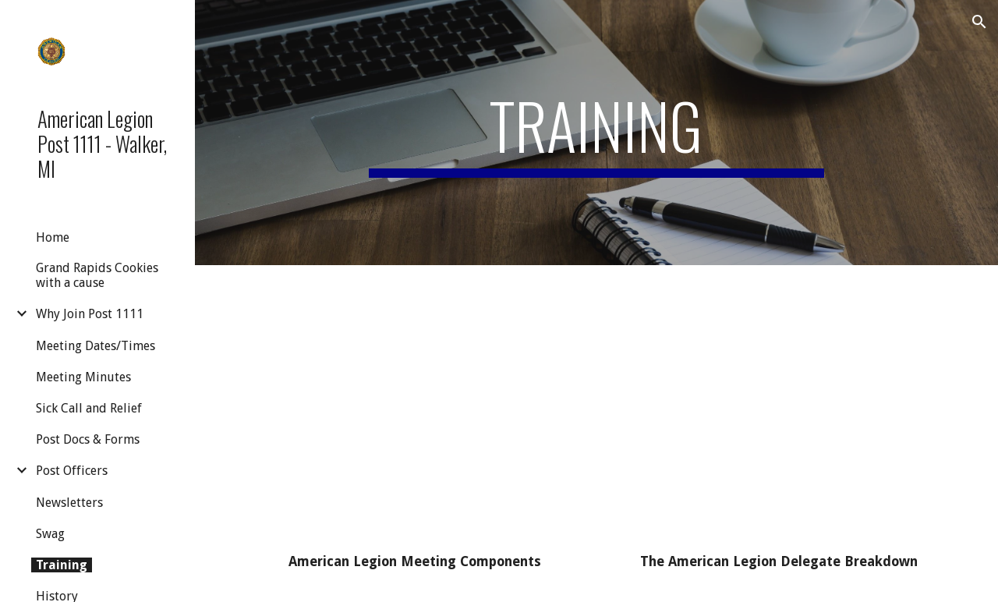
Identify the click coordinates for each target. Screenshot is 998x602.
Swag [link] (50, 533)
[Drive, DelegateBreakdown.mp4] (779, 412)
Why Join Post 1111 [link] (89, 313)
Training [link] (61, 565)
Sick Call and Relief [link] (89, 408)
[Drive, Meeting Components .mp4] (415, 412)
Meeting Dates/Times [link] (95, 345)
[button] (979, 22)
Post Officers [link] (72, 470)
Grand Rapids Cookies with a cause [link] (97, 275)
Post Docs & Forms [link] (88, 439)
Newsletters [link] (69, 502)
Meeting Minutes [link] (83, 377)
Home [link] (52, 237)
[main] (596, 132)
